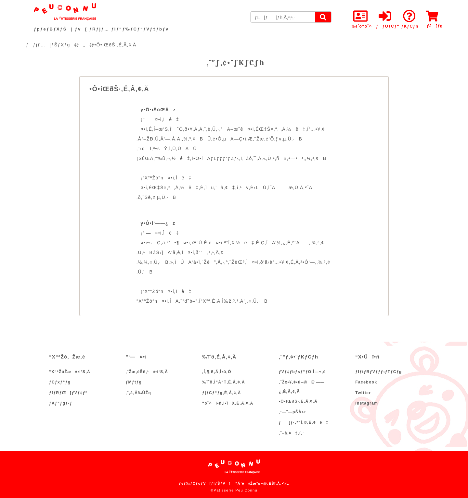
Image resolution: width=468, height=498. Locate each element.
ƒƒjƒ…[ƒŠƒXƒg (48, 44)
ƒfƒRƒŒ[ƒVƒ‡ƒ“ (68, 393)
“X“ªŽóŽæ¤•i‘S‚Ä (69, 372)
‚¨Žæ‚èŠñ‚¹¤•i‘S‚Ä (146, 372)
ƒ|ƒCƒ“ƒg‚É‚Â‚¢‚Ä (221, 393)
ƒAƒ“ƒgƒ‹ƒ (62, 403)
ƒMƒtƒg (133, 382)
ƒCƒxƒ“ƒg (60, 382)
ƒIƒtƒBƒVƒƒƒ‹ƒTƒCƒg (378, 372)
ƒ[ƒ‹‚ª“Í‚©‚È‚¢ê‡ (304, 422)
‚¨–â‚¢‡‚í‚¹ (291, 433)
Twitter (363, 393)
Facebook (366, 382)
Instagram (366, 403)
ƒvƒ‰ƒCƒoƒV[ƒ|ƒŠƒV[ (204, 483)
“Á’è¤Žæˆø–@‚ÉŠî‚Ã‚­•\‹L (262, 483)
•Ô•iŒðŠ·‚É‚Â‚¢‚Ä (298, 401)
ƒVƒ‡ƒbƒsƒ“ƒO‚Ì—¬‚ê (302, 372)
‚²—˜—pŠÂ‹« (292, 412)
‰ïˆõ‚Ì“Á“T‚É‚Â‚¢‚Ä (223, 382)
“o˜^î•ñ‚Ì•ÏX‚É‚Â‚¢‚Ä (228, 403)
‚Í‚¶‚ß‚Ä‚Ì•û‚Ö (216, 372)
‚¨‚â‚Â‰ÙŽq (138, 393)
